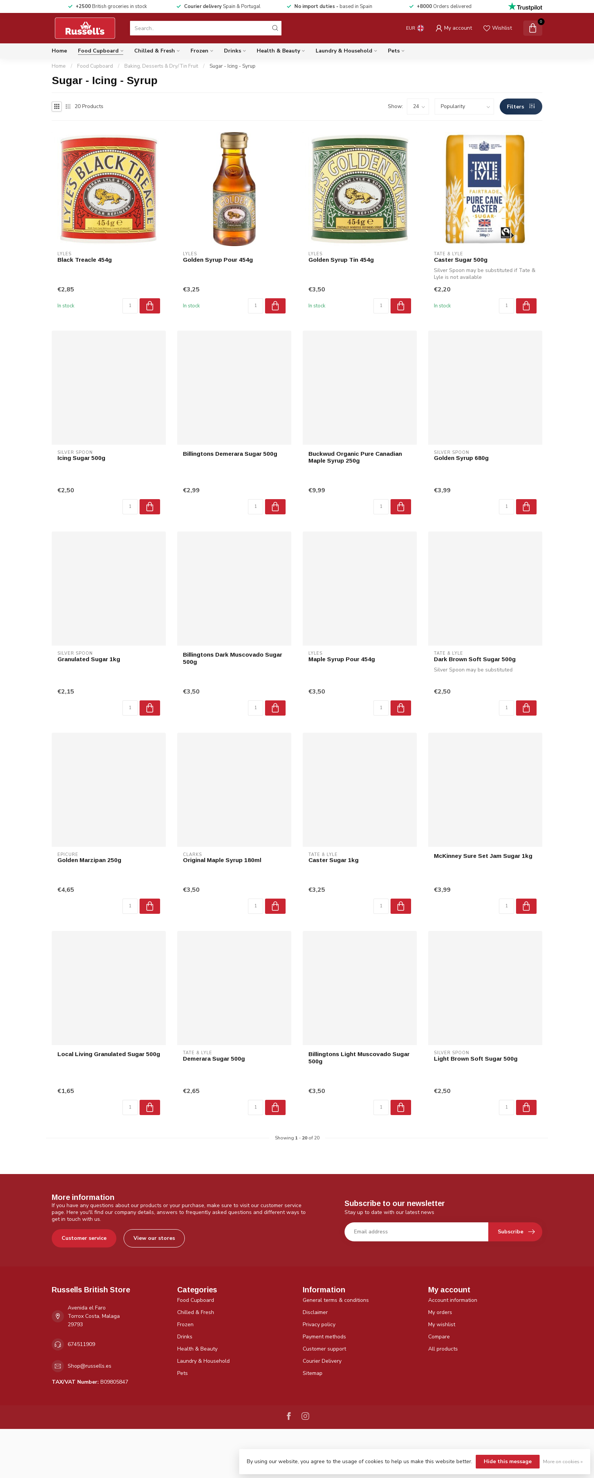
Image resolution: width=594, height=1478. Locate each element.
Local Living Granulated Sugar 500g (108, 1054)
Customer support (324, 1348)
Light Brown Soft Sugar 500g (476, 1058)
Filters (521, 106)
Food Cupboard (98, 50)
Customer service (84, 1238)
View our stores (154, 1238)
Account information (452, 1300)
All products (443, 1348)
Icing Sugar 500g (81, 458)
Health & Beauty (278, 50)
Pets (394, 50)
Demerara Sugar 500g (214, 1058)
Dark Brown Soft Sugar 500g (475, 659)
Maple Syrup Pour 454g (341, 659)
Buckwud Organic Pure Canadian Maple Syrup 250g (355, 457)
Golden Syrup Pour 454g (218, 259)
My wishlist (441, 1324)
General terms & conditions (336, 1300)
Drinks (232, 50)
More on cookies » (563, 1461)
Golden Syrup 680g (461, 458)
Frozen (199, 50)
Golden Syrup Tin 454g (341, 259)
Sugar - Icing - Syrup (233, 66)
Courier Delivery (322, 1361)
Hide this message (508, 1461)
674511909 (81, 1344)
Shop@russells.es (89, 1366)
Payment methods (324, 1336)
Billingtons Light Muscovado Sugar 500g (359, 1057)
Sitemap (312, 1373)
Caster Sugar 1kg (333, 860)
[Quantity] (130, 305)
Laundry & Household (344, 50)
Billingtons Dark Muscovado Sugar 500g (232, 658)
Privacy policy (319, 1324)
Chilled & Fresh (154, 50)
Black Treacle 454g (84, 259)
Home (59, 50)
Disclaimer (315, 1312)
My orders (440, 1312)
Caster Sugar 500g (461, 259)
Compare (439, 1336)
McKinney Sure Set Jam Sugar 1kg (483, 856)
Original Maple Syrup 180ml (222, 860)
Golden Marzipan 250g (89, 860)
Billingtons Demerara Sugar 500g (230, 453)
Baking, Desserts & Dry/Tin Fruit (161, 66)
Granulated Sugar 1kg (88, 659)
